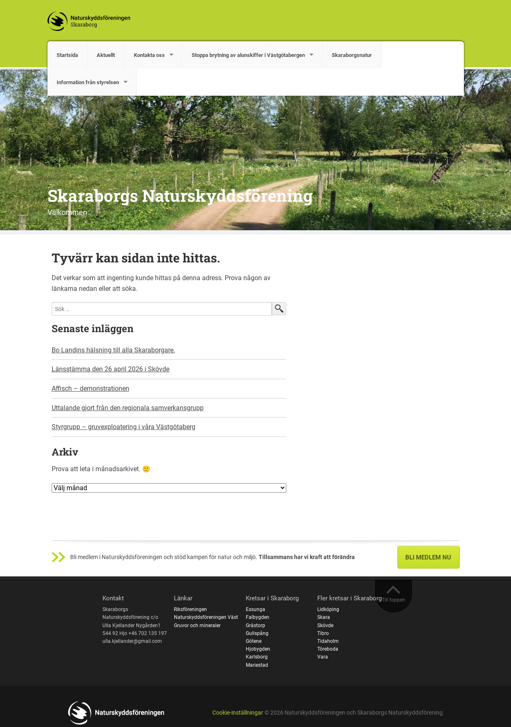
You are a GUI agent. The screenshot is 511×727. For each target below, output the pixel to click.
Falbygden (257, 617)
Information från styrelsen (88, 82)
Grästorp (255, 625)
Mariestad (257, 665)
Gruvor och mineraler (197, 625)
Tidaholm (328, 641)
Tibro (323, 633)
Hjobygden (258, 649)
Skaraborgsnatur (352, 55)
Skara (323, 617)
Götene (253, 641)
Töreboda (327, 649)
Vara (322, 657)
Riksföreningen (190, 609)
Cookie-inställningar (237, 712)
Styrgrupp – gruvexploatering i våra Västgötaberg (123, 427)
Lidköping (328, 609)
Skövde (325, 625)
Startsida (67, 55)
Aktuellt (106, 55)
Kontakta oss (149, 55)
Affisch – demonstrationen (90, 388)
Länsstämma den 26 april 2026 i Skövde (110, 369)
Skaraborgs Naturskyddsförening (180, 195)
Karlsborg (257, 657)
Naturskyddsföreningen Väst (206, 617)
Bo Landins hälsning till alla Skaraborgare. (113, 350)
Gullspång (257, 633)
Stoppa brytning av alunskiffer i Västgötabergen (248, 55)
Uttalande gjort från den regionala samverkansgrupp (128, 408)
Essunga (255, 609)
